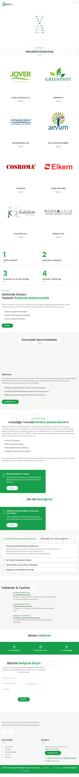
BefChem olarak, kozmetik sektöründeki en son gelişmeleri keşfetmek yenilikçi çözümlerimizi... (34, 601)
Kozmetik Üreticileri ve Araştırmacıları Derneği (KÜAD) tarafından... (32, 624)
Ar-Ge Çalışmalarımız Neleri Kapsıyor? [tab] (20, 542)
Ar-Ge (7, 758)
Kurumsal (8, 750)
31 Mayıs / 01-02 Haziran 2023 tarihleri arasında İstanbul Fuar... (33, 613)
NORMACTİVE (58, 233)
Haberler (8, 761)
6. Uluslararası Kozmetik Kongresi (26, 621)
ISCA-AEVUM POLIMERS (58, 143)
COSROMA (20, 188)
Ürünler (8, 753)
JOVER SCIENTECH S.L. (20, 97)
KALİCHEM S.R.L (20, 233)
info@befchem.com (52, 764)
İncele (20, 101)
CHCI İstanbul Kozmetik (22, 610)
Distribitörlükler (10, 755)
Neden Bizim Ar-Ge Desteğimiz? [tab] (55, 542)
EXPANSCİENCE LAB (20, 143)
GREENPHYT (58, 97)
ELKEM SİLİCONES (58, 188)
